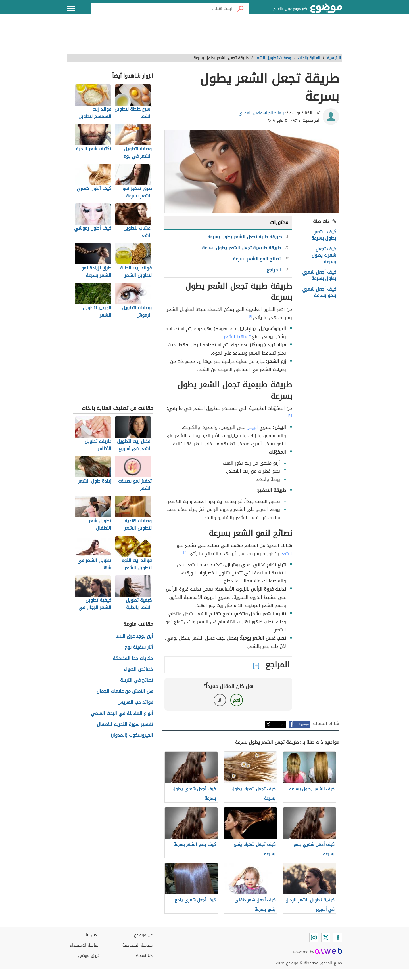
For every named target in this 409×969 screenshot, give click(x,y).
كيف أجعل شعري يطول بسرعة (319, 275)
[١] (250, 316)
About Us (144, 955)
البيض (252, 427)
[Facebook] (337, 937)
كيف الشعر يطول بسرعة (323, 235)
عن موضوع (143, 935)
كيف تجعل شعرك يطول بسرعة (324, 255)
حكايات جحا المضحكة (133, 658)
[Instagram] (313, 937)
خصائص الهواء (138, 669)
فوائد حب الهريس (135, 702)
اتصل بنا (93, 935)
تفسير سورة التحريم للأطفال (125, 725)
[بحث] (241, 8)
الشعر (286, 553)
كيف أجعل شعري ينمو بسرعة (319, 292)
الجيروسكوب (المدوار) (132, 735)
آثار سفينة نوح (139, 647)
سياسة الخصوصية (137, 945)
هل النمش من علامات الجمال (125, 691)
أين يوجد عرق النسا (134, 636)
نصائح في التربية (136, 680)
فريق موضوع (88, 955)
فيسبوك (303, 724)
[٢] (290, 415)
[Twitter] (325, 937)
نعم (236, 700)
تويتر (281, 724)
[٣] (185, 552)
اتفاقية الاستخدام (85, 945)
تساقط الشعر (237, 336)
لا (219, 700)
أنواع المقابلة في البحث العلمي (122, 713)
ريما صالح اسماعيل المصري (261, 113)
